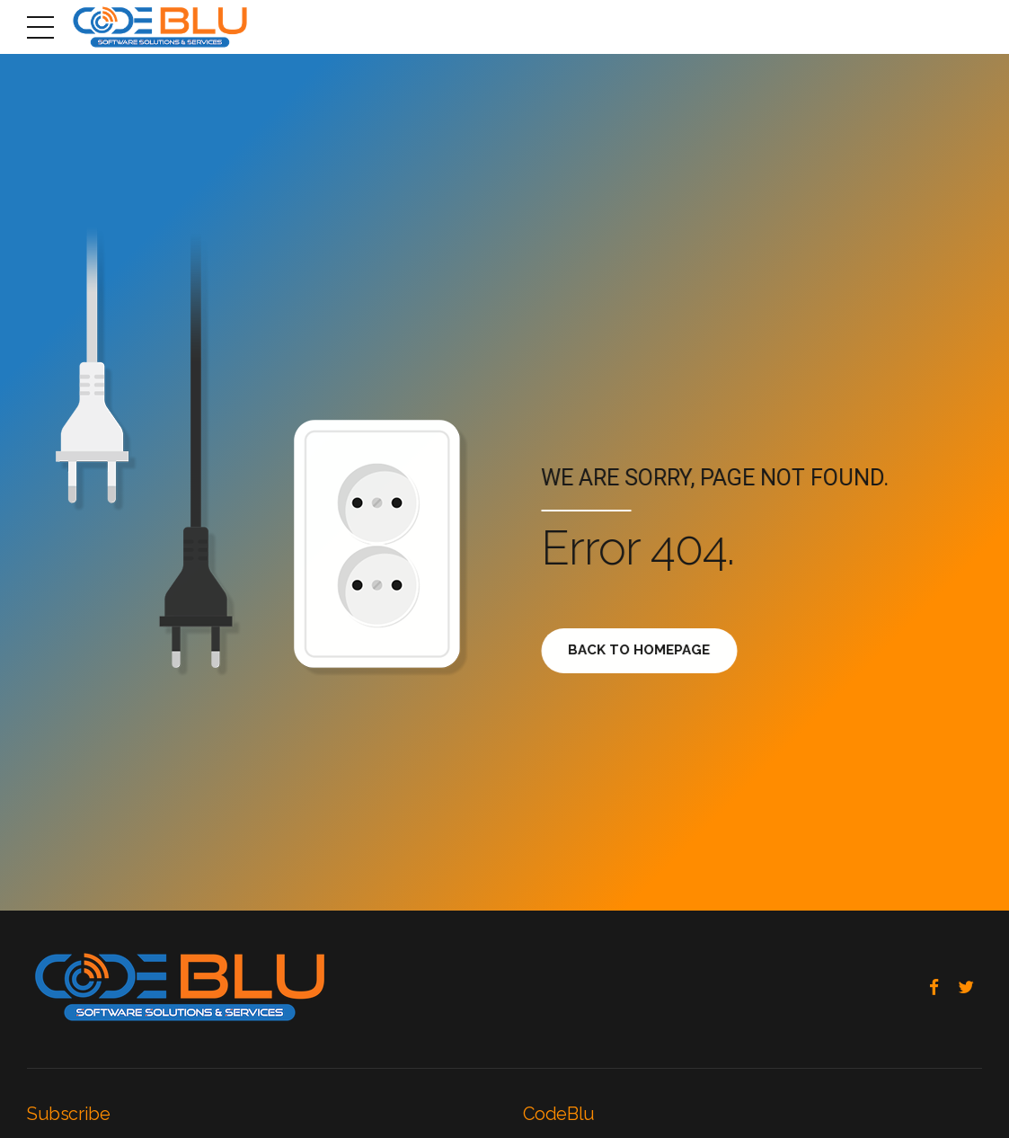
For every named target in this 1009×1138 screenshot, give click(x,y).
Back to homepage (647, 650)
